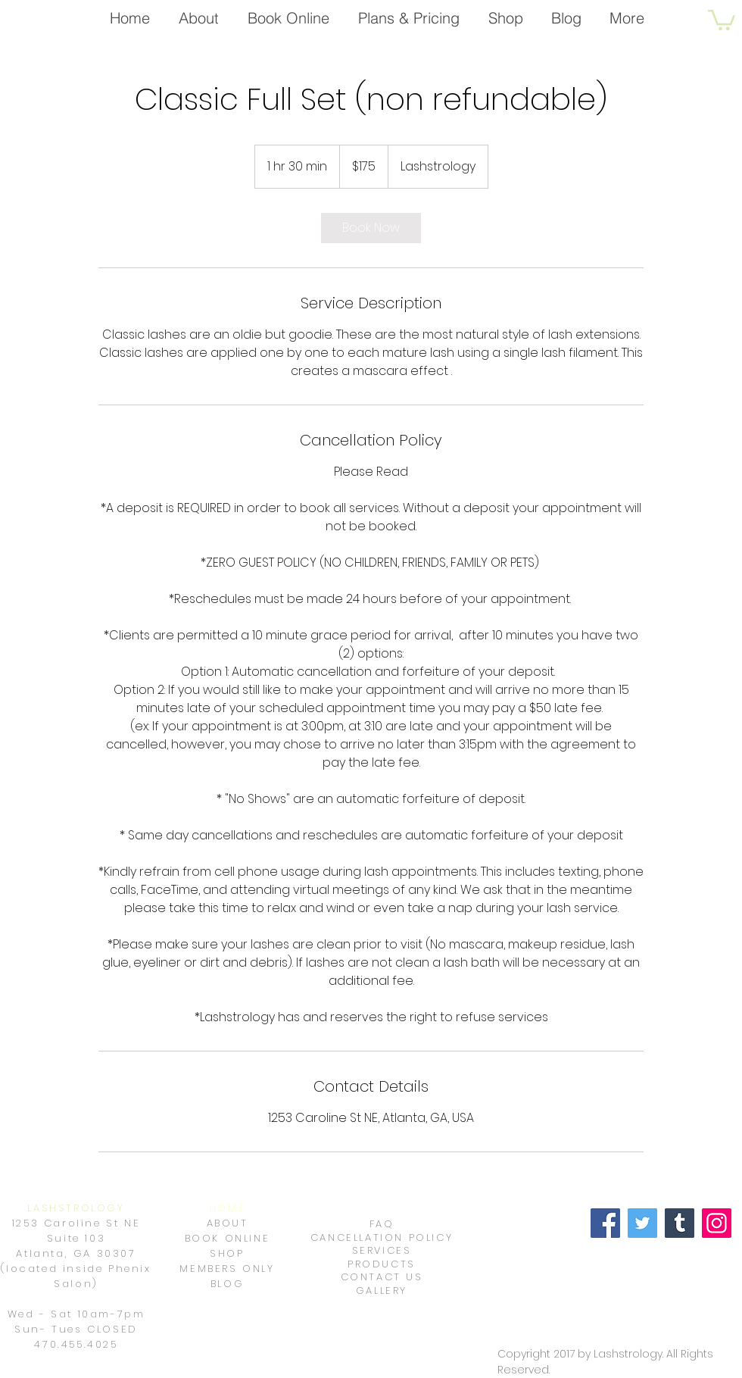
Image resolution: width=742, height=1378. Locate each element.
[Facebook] (605, 1223)
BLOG (227, 1283)
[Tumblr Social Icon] (679, 1223)
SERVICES (382, 1250)
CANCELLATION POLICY (381, 1237)
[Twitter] (642, 1223)
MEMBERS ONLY (226, 1268)
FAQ (381, 1224)
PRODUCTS (382, 1264)
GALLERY (381, 1290)
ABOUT (227, 1223)
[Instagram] (716, 1223)
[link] (371, 228)
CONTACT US (382, 1277)
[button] (721, 19)
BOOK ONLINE (227, 1238)
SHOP (227, 1253)
